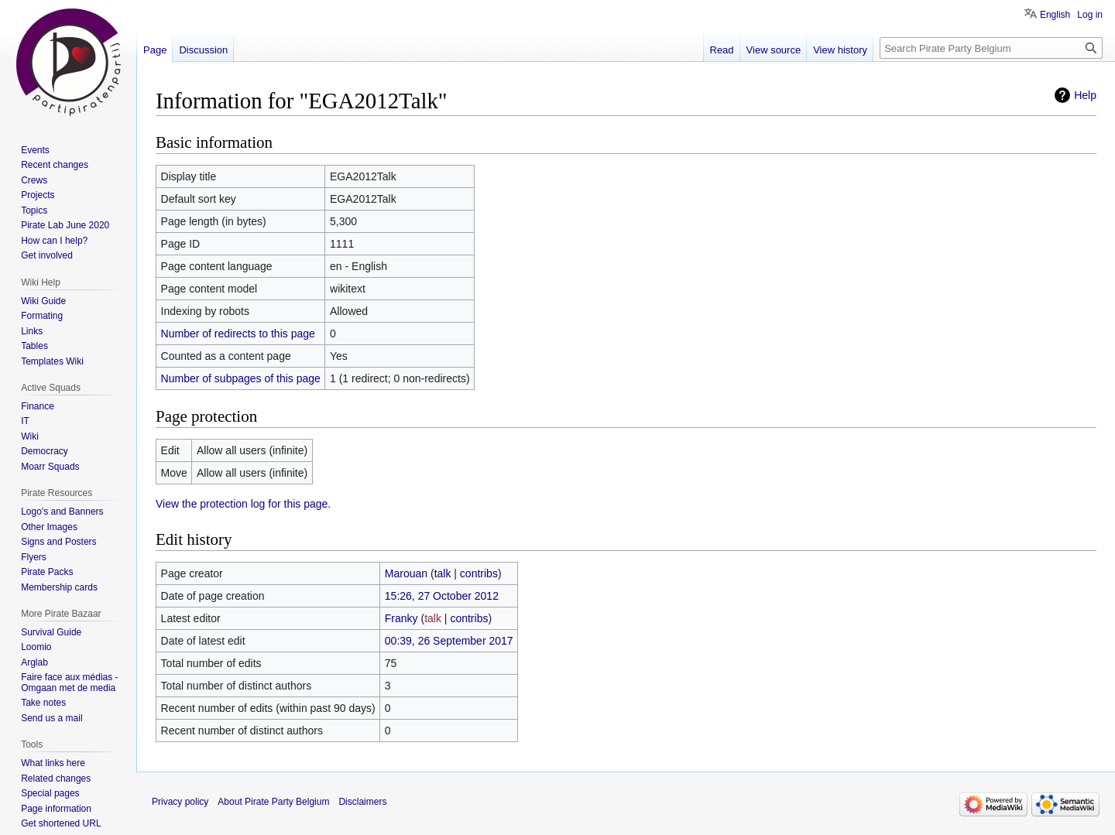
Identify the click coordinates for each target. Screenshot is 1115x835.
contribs (479, 573)
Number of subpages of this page (241, 378)
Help (1085, 95)
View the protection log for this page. (243, 504)
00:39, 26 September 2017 (449, 641)
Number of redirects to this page (238, 333)
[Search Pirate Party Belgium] (991, 48)
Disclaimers (362, 801)
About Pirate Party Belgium (273, 801)
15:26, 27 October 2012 (442, 596)
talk (442, 573)
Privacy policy (180, 801)
